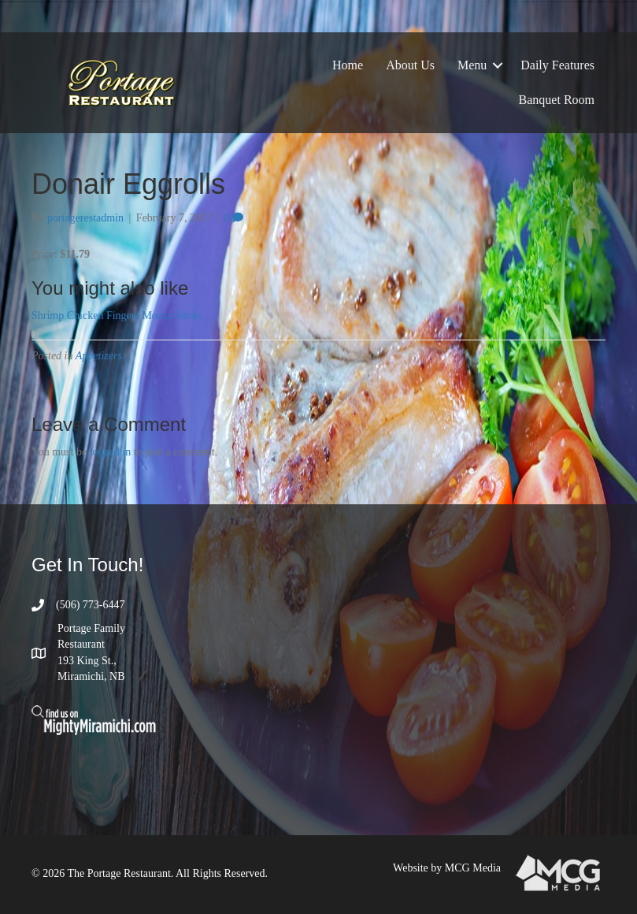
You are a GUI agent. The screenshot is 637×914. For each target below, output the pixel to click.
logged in (110, 452)
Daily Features (557, 65)
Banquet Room (556, 99)
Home (347, 65)
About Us (410, 65)
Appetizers (99, 356)
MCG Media (473, 868)
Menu (472, 65)
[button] (498, 65)
